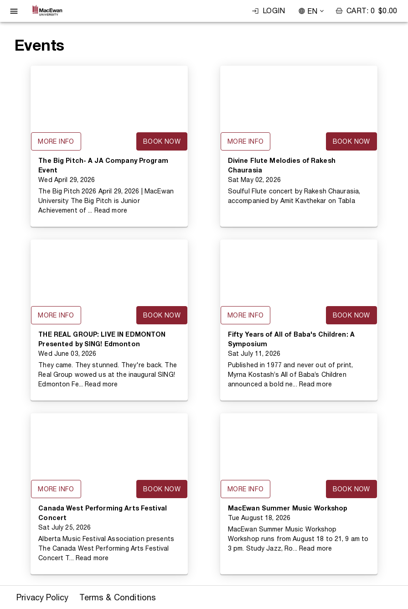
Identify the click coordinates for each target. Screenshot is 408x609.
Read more (110, 210)
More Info (56, 141)
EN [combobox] (312, 11)
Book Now (162, 141)
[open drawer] (13, 11)
